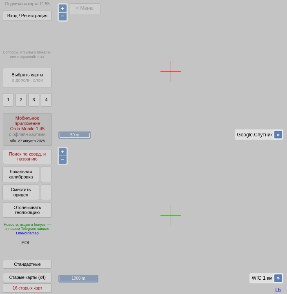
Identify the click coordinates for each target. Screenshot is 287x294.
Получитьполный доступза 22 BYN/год (26, 34)
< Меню (84, 8)
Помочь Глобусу (22, 256)
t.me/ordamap (27, 233)
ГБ (278, 289)
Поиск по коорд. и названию (27, 156)
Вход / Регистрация (27, 15)
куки (222, 271)
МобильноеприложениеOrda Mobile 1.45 (27, 129)
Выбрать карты (27, 77)
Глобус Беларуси (23, 249)
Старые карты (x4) (27, 283)
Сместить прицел (21, 192)
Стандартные (27, 269)
